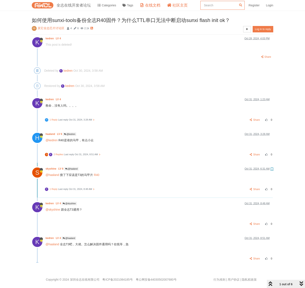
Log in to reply (263, 29)
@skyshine (69, 203)
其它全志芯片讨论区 (51, 28)
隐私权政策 (249, 279)
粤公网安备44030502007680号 (156, 279)
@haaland (71, 169)
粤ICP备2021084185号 (117, 279)
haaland (54, 134)
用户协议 (234, 279)
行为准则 (219, 279)
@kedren (69, 134)
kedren (54, 38)
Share (266, 56)
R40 (96, 175)
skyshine (55, 168)
